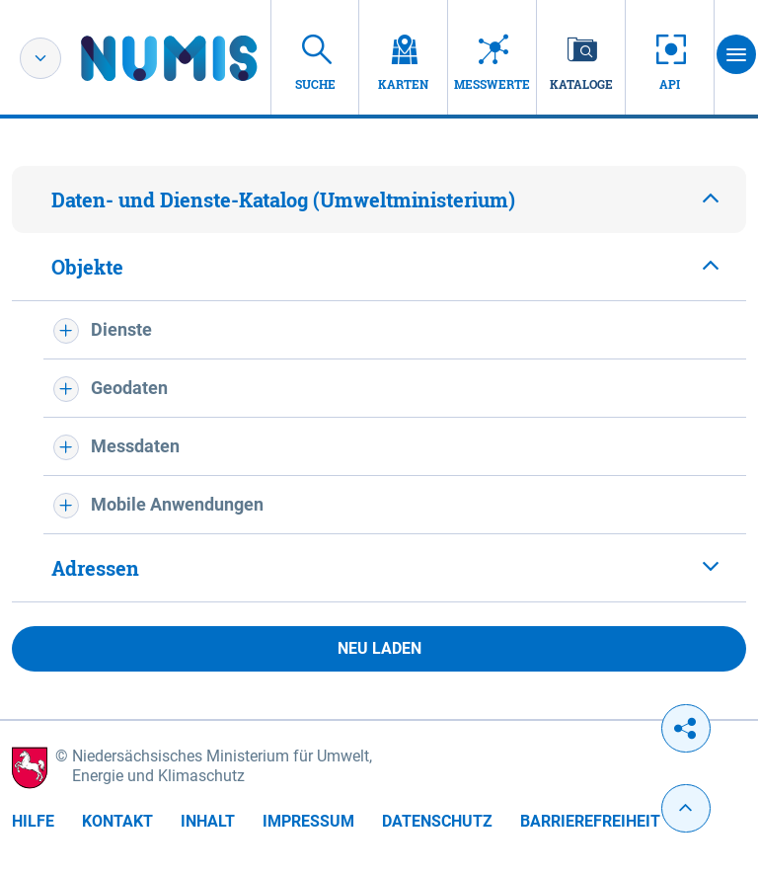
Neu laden (379, 648)
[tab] (379, 199)
